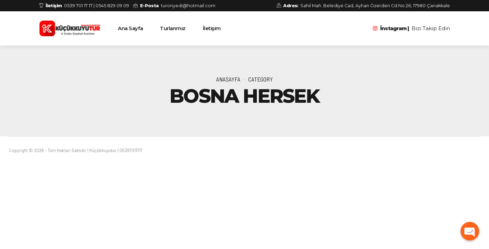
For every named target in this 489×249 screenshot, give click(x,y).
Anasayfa (228, 79)
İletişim (212, 28)
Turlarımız (173, 28)
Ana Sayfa (130, 28)
